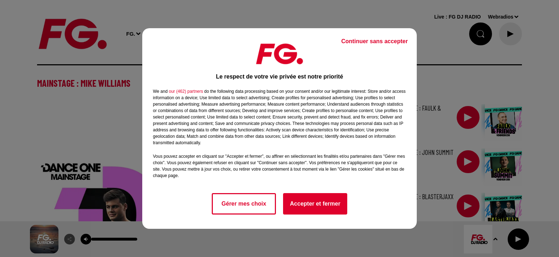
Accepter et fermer (315, 204)
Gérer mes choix (243, 204)
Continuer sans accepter (374, 41)
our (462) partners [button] (186, 91)
